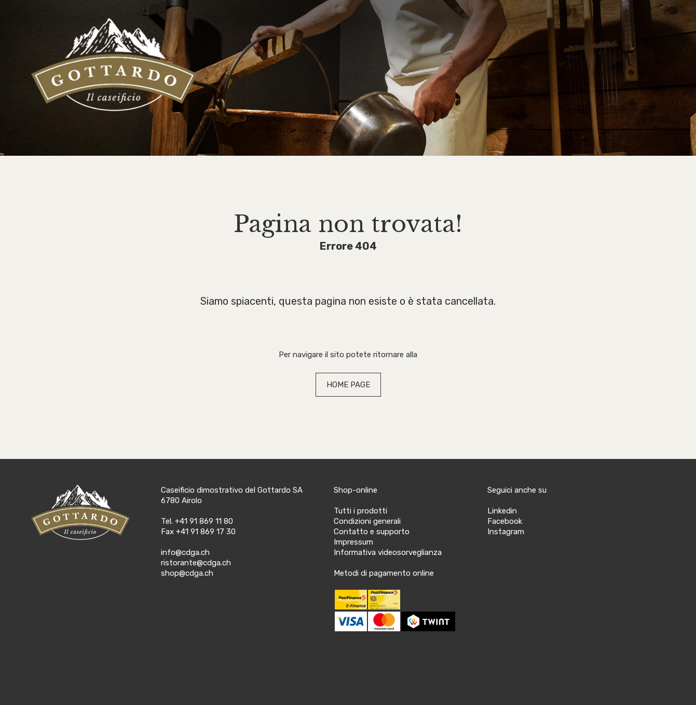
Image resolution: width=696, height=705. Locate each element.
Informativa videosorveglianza (388, 552)
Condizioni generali (367, 521)
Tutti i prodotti (360, 511)
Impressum (353, 542)
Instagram (505, 531)
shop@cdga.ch (187, 573)
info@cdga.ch (185, 552)
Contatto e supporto (372, 531)
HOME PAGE (348, 384)
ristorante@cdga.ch (196, 562)
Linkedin (502, 511)
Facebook (504, 521)
